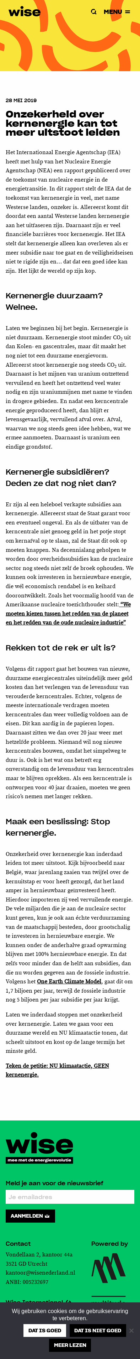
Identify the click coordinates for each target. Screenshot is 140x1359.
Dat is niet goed (97, 1330)
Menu (117, 11)
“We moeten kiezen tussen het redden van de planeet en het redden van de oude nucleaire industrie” (68, 614)
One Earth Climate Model (69, 982)
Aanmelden (30, 1215)
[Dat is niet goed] (131, 1330)
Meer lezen (70, 1345)
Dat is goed (44, 1330)
